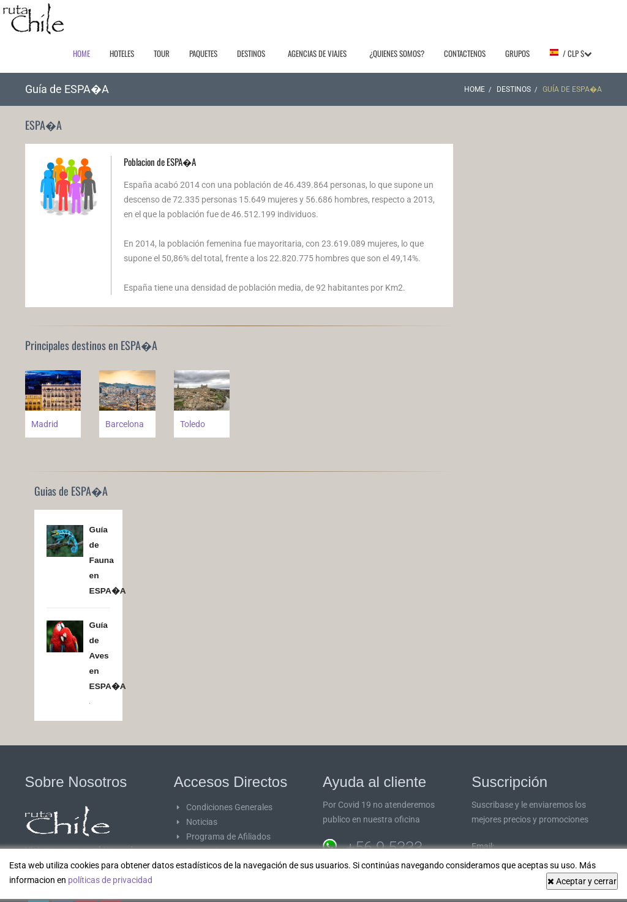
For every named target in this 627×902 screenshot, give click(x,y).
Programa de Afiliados (228, 830)
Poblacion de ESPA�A (160, 161)
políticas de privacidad (110, 880)
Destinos (251, 53)
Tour (162, 53)
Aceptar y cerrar (582, 881)
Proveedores (210, 845)
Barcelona (124, 424)
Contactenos (465, 53)
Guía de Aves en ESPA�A (108, 651)
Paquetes (203, 53)
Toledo (192, 424)
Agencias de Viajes (317, 53)
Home (81, 53)
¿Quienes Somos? (396, 53)
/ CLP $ (570, 53)
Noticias (201, 816)
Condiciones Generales (229, 801)
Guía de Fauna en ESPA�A (108, 558)
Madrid (44, 424)
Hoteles (122, 53)
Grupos (517, 53)
